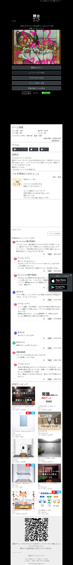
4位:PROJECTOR (49, 422)
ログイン (58, 1)
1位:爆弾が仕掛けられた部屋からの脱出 (23, 397)
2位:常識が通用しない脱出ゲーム (49, 397)
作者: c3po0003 (16, 435)
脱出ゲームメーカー (36, 556)
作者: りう (41, 408)
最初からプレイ (36, 67)
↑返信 (49, 254)
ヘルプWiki (26, 561)
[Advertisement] (36, 7)
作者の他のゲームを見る (36, 88)
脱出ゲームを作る (43, 559)
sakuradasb (20, 352)
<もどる (14, 21)
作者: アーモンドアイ (36, 28)
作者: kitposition (42, 487)
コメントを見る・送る (36, 83)
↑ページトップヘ (16, 552)
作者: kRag (41, 460)
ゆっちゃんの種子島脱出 (25, 241)
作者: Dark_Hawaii (43, 433)
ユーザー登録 (51, 1)
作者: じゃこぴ (16, 408)
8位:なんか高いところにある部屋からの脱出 (49, 475)
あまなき (19, 291)
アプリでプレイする (36, 78)
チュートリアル (20, 149)
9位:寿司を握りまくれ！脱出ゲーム (23, 501)
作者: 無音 (15, 460)
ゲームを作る (44, 1)
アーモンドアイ (24, 258)
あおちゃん (20, 342)
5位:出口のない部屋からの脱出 (23, 449)
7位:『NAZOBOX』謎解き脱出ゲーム (23, 474)
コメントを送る (54, 233)
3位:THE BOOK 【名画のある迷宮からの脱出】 (23, 423)
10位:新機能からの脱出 (49, 501)
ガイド (44, 149)
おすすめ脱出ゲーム (30, 559)
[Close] (70, 275)
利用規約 (47, 561)
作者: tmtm (15, 485)
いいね (27, 93)
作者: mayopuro (42, 512)
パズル (33, 149)
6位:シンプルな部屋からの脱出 (49, 449)
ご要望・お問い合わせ (37, 561)
